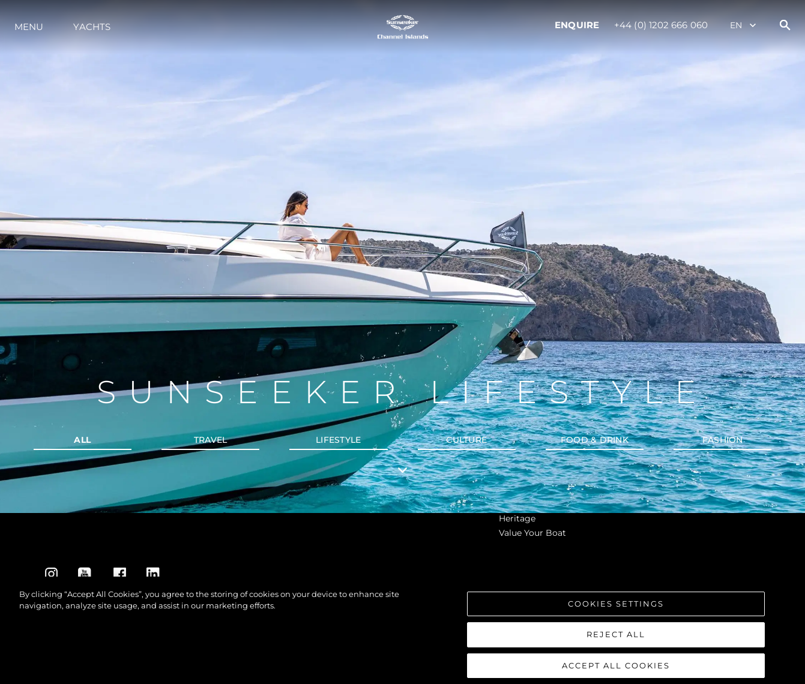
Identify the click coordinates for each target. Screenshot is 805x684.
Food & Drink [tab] (595, 439)
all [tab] (82, 439)
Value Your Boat (532, 532)
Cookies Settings (616, 609)
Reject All (615, 640)
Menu (28, 26)
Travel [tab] (211, 439)
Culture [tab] (466, 439)
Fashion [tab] (722, 439)
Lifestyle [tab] (338, 439)
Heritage (517, 518)
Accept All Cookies (616, 671)
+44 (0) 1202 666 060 (661, 25)
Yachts (91, 26)
